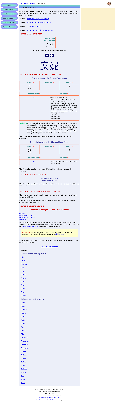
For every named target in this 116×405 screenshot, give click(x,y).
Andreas (24, 355)
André (23, 365)
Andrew (23, 362)
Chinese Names (9, 22)
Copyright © (41, 395)
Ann (22, 292)
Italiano (57, 400)
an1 (34, 97)
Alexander (24, 344)
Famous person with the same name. (40, 30)
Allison (23, 260)
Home (9, 5)
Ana (22, 271)
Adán (23, 320)
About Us (37, 400)
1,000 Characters (9, 18)
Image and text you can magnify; (38, 19)
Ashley (23, 295)
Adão (23, 323)
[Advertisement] (98, 19)
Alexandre (24, 348)
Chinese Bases (9, 9)
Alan (22, 327)
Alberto (23, 330)
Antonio (23, 372)
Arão (22, 376)
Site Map (52, 400)
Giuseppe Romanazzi (30, 226)
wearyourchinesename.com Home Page (49, 397)
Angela (23, 278)
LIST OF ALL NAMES (49, 247)
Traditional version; (33, 26)
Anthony (24, 369)
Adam (23, 316)
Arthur (23, 379)
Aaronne (24, 309)
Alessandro (25, 341)
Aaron (23, 302)
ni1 (34, 161)
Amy (22, 267)
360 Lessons (9, 14)
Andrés (23, 358)
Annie (23, 288)
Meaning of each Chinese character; (39, 22)
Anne (23, 285)
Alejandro (24, 337)
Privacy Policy (45, 400)
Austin (23, 383)
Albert (23, 334)
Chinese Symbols (9, 27)
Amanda (24, 264)
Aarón (23, 306)
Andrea (23, 274)
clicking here (59, 234)
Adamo (23, 313)
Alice (22, 257)
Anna (23, 281)
